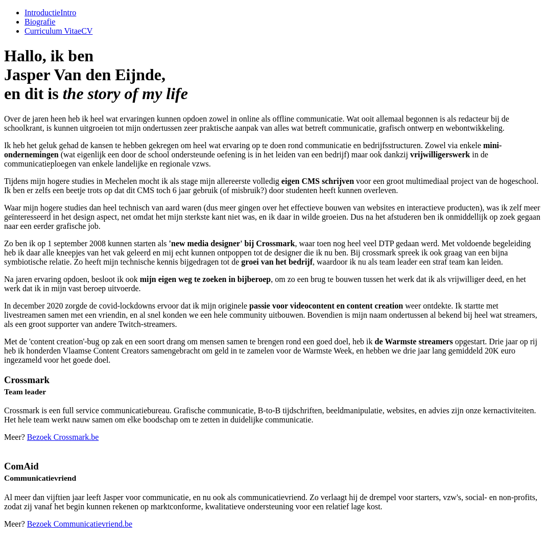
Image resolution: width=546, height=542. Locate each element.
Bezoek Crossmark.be (63, 437)
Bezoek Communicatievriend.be (79, 524)
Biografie (40, 21)
